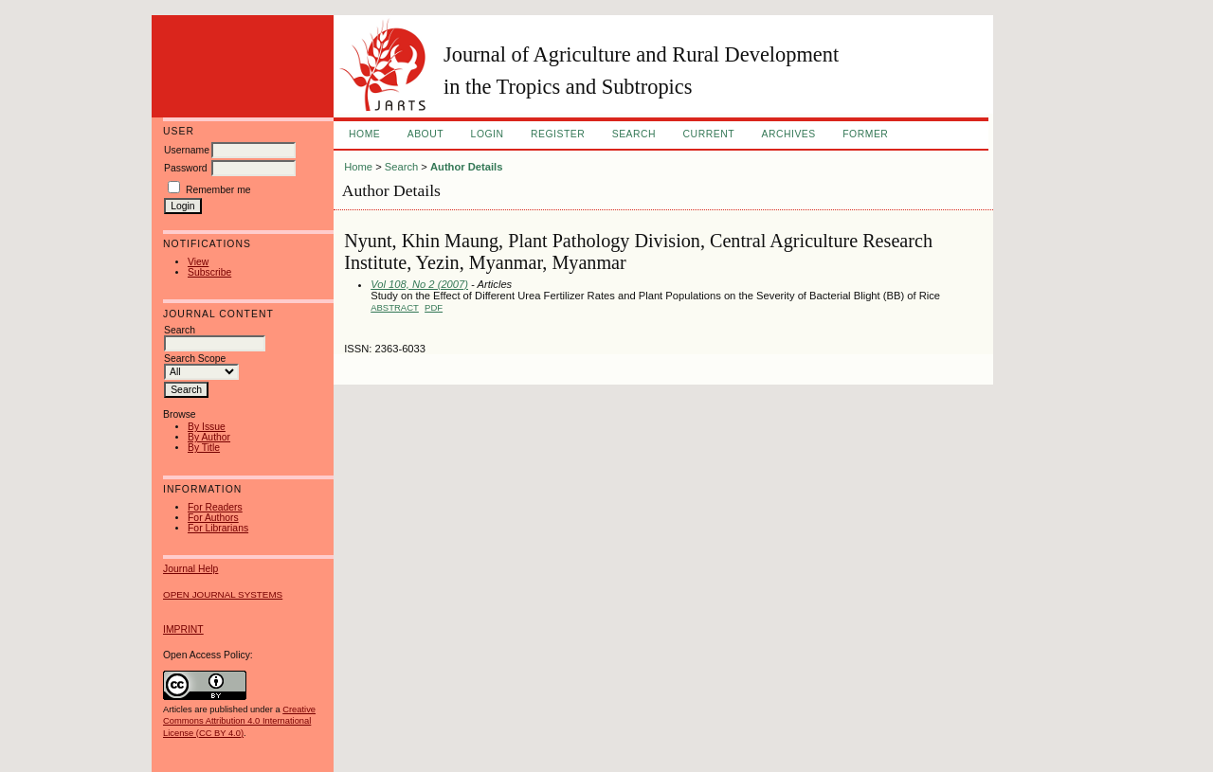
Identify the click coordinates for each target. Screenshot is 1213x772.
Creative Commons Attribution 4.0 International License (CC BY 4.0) (239, 721)
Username (186, 150)
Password (186, 168)
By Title (204, 447)
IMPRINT (183, 629)
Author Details (466, 166)
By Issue (207, 427)
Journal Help (190, 569)
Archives (788, 134)
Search (634, 134)
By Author (209, 437)
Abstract (395, 307)
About (425, 134)
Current (708, 134)
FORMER (865, 134)
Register (558, 134)
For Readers (215, 507)
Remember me (218, 190)
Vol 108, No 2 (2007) (419, 284)
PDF (434, 307)
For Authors (213, 517)
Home (364, 134)
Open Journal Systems (222, 594)
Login (487, 134)
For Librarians (218, 528)
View (198, 262)
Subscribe (209, 272)
